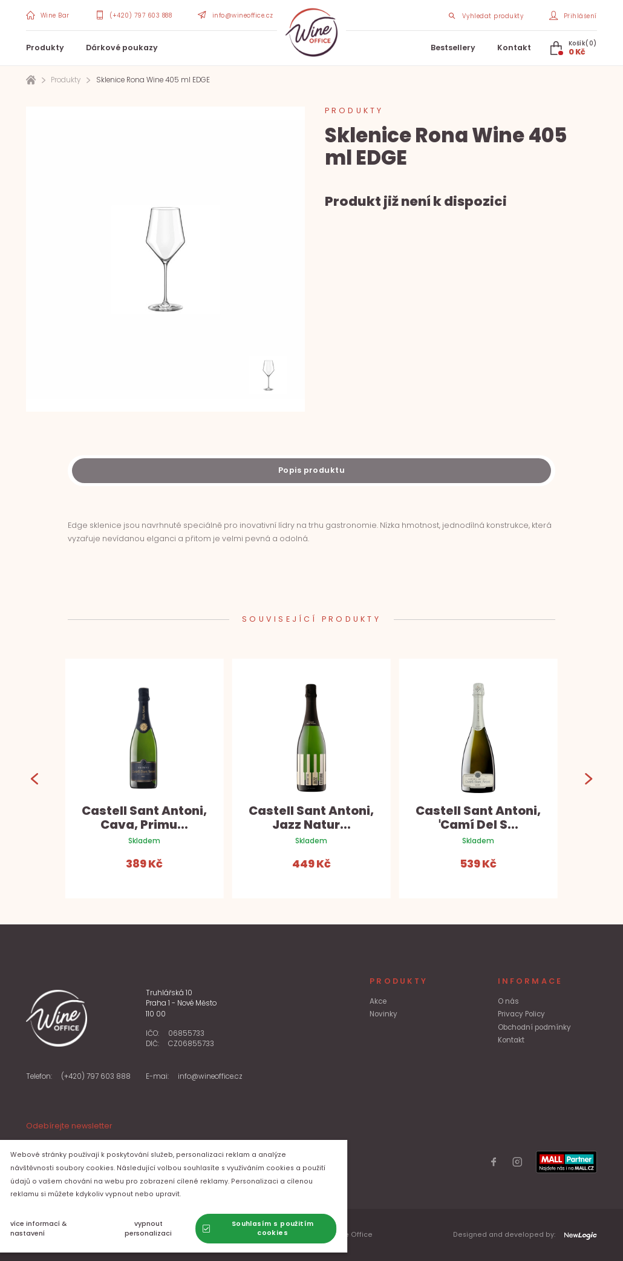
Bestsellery (453, 47)
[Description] (311, 471)
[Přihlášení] (572, 15)
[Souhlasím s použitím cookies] (275, 1228)
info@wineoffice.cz (210, 1076)
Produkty (45, 47)
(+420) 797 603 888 (96, 1076)
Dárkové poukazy (122, 47)
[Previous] (35, 778)
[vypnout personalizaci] (158, 1229)
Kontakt (514, 47)
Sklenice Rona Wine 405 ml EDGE (153, 80)
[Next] (588, 778)
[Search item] (485, 15)
